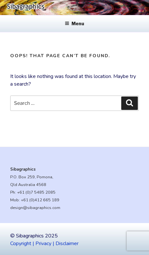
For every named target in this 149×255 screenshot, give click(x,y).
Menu (74, 23)
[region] (74, 7)
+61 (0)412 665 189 (40, 200)
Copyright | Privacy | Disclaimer (44, 243)
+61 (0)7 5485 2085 (36, 192)
